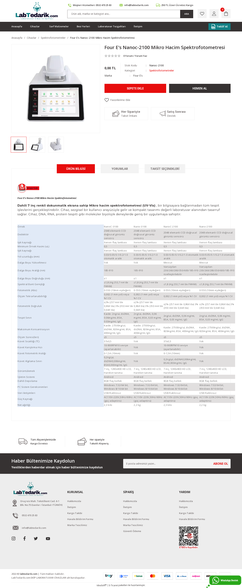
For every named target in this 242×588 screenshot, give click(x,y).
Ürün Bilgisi (75, 169)
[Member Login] (214, 13)
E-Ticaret (113, 585)
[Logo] (37, 11)
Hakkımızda (74, 501)
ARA (186, 13)
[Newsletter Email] (177, 463)
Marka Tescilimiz (77, 525)
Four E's (138, 75)
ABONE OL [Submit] (220, 464)
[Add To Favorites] (167, 100)
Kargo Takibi (74, 513)
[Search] (130, 14)
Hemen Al (199, 88)
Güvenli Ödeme (132, 531)
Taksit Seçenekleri (164, 169)
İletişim (71, 507)
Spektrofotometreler (161, 70)
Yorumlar (120, 169)
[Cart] (226, 13)
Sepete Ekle (135, 88)
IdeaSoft (101, 585)
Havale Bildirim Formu (80, 519)
